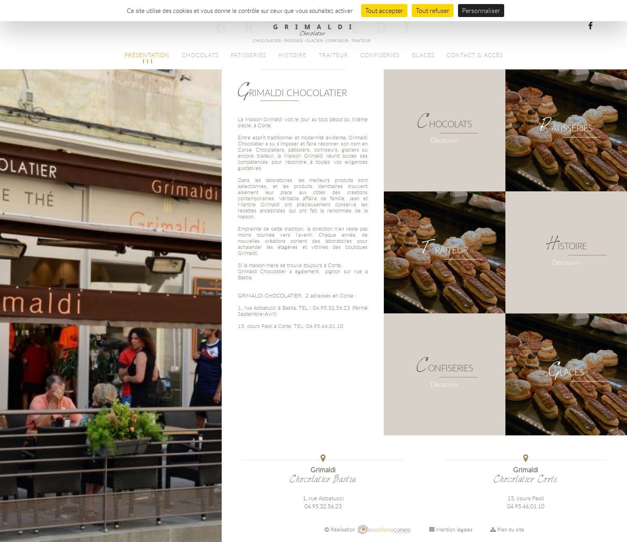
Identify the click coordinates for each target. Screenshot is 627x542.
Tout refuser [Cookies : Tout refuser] (432, 10)
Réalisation (368, 529)
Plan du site (507, 529)
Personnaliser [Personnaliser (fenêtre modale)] (481, 10)
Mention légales (451, 529)
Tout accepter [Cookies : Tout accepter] (384, 10)
